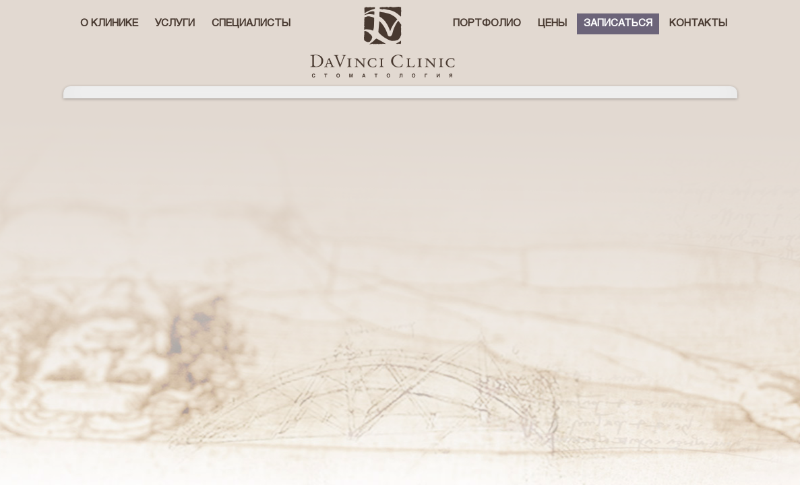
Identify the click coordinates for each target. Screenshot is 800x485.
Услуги (175, 23)
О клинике (109, 23)
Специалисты (251, 23)
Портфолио (487, 23)
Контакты (698, 23)
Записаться (618, 23)
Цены (552, 23)
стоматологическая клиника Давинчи (382, 42)
